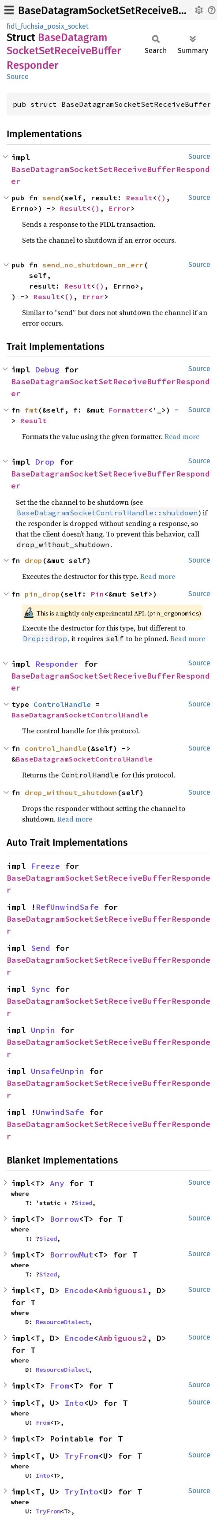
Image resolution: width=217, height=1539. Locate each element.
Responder (57, 664)
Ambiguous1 (122, 1290)
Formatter (128, 409)
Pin (97, 593)
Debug (47, 369)
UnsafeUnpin (57, 1071)
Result (139, 197)
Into (74, 1403)
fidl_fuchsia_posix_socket (48, 26)
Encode (79, 1290)
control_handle (55, 748)
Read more (182, 436)
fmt (31, 409)
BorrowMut (72, 1255)
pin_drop (42, 593)
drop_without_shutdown (71, 792)
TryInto (81, 1491)
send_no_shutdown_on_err (93, 264)
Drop (45, 462)
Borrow (64, 1219)
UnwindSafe (60, 1112)
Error (119, 208)
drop (33, 560)
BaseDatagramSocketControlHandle (79, 714)
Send (40, 948)
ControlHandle (62, 704)
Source (18, 76)
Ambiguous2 (122, 1338)
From (59, 1386)
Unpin (43, 1030)
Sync (40, 989)
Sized (83, 1203)
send (51, 197)
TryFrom (81, 1456)
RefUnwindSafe (67, 907)
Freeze (45, 866)
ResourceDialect (62, 1322)
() (161, 197)
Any (57, 1183)
